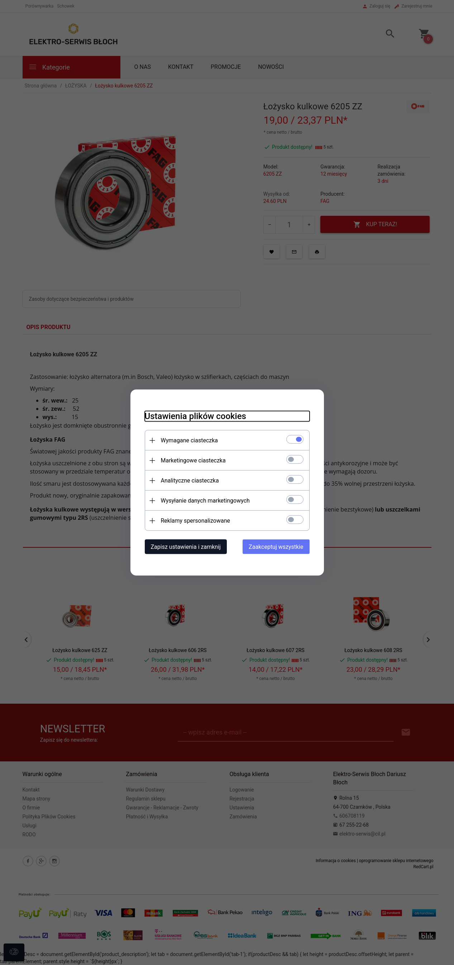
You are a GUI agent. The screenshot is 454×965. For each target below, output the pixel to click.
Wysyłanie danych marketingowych (205, 500)
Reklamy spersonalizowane (195, 520)
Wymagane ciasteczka (189, 440)
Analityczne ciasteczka (190, 480)
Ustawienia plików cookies (195, 416)
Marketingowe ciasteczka (193, 460)
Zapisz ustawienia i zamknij (186, 546)
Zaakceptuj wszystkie (276, 546)
